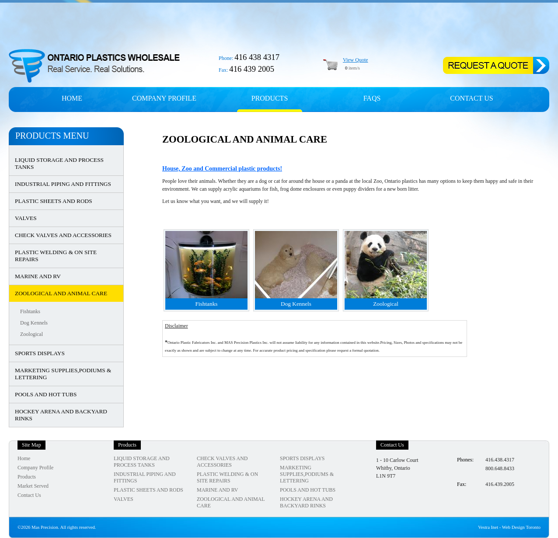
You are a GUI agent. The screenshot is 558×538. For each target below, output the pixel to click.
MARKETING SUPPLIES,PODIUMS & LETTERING (63, 374)
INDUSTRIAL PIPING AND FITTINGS (63, 184)
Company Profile (35, 468)
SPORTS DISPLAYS (40, 353)
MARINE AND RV (38, 276)
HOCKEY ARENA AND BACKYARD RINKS (61, 415)
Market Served (33, 486)
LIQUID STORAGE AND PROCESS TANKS (59, 163)
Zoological (31, 334)
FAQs (372, 98)
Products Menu (52, 135)
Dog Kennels (34, 323)
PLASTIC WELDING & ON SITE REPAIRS (56, 255)
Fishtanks (30, 311)
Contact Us (471, 98)
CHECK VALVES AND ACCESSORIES (63, 235)
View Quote (355, 60)
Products (269, 98)
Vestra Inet (488, 527)
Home (72, 98)
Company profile (164, 98)
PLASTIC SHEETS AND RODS (53, 201)
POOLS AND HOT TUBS (46, 394)
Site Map (31, 445)
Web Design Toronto (521, 527)
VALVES (26, 218)
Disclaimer (176, 326)
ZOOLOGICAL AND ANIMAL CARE (61, 293)
